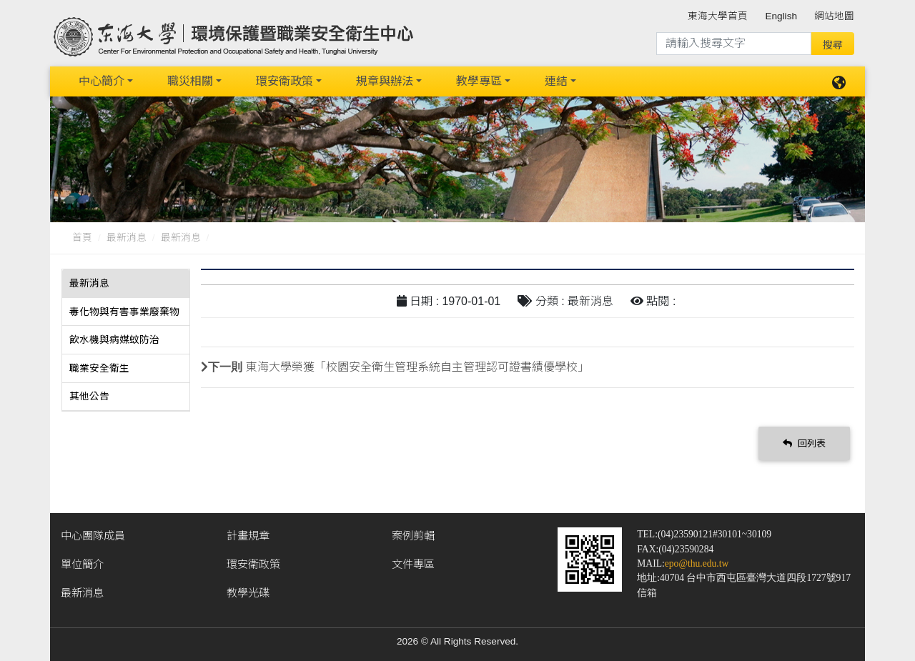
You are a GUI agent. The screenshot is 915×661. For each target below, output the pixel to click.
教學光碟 (248, 591)
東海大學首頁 (718, 16)
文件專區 (413, 562)
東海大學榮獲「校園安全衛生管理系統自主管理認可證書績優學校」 (417, 365)
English (781, 16)
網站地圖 (834, 16)
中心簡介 (101, 80)
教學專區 (479, 80)
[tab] (125, 282)
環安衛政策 (284, 80)
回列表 (804, 441)
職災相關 (190, 80)
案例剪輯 (413, 533)
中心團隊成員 (93, 533)
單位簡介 (82, 562)
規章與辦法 (384, 80)
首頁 (82, 236)
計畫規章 (248, 533)
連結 (556, 80)
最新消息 (127, 236)
